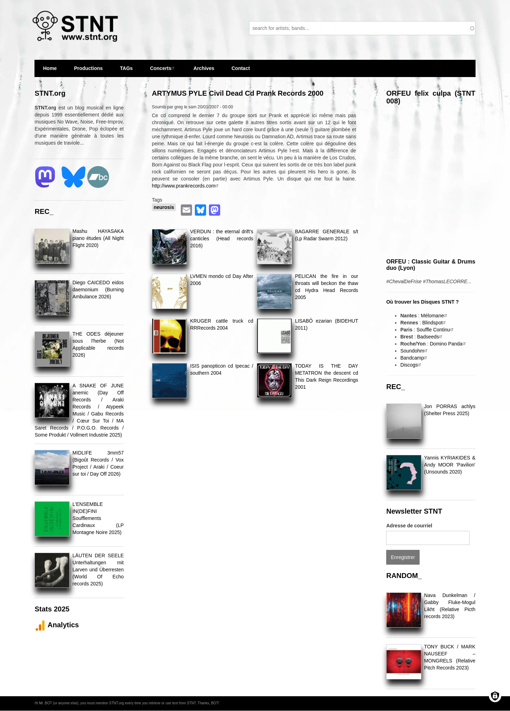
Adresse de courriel (409, 525)
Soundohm (414, 351)
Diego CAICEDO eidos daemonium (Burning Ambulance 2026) (98, 289)
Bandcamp (414, 358)
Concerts (163, 68)
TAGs (126, 71)
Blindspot (434, 322)
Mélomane (435, 315)
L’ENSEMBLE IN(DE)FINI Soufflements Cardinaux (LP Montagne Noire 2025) (98, 518)
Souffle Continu (435, 329)
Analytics (56, 625)
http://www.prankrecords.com (186, 186)
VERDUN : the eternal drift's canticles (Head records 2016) (221, 238)
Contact (240, 68)
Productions (88, 68)
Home (50, 68)
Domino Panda (448, 344)
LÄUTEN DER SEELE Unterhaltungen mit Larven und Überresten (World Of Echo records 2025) (98, 569)
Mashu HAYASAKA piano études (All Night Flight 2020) (98, 238)
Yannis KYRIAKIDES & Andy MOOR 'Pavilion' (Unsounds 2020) (450, 465)
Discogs (411, 365)
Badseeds (430, 336)
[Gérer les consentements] (495, 696)
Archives (203, 71)
